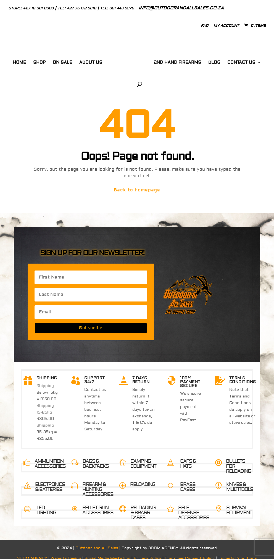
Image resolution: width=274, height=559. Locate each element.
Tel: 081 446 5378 (117, 8)
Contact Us (233, 60)
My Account (226, 26)
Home (15, 60)
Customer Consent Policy (190, 552)
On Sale (58, 60)
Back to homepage (137, 184)
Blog (206, 60)
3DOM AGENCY (32, 552)
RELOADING (142, 478)
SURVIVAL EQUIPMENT (239, 504)
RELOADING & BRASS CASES (143, 507)
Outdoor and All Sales (96, 542)
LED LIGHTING (46, 504)
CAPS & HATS (188, 458)
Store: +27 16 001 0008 (31, 8)
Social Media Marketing (107, 552)
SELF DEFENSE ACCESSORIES (193, 507)
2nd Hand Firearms (169, 60)
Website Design (66, 552)
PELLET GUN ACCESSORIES (97, 504)
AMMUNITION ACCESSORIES (50, 458)
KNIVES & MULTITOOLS (239, 481)
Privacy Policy (147, 552)
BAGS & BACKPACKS (96, 458)
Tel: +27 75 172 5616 (76, 8)
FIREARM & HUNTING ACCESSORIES (97, 483)
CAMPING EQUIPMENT (143, 458)
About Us (86, 60)
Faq (204, 26)
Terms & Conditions (237, 552)
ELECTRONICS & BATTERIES (50, 481)
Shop (35, 60)
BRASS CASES (187, 481)
